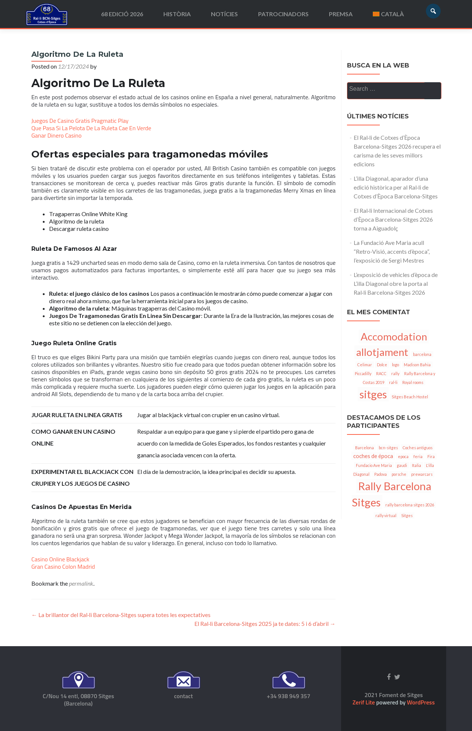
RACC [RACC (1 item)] (381, 373)
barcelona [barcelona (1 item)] (422, 354)
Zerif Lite (364, 702)
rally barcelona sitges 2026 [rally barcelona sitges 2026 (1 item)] (409, 504)
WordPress (420, 702)
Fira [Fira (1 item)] (431, 456)
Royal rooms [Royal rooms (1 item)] (412, 382)
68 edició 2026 (122, 13)
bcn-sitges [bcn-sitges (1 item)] (388, 447)
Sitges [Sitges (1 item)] (407, 515)
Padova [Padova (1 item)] (380, 474)
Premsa (341, 13)
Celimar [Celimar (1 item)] (364, 364)
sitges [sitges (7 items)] (373, 394)
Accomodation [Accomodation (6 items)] (394, 336)
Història (177, 13)
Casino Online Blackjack (60, 559)
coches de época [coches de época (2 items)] (373, 456)
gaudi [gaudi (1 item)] (402, 465)
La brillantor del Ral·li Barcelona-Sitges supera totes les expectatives (121, 614)
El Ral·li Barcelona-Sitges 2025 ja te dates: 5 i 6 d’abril (265, 623)
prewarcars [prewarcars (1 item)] (422, 474)
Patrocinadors (283, 13)
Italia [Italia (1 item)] (416, 465)
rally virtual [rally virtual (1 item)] (385, 515)
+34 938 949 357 (288, 696)
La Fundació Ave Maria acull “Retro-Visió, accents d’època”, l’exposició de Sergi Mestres (392, 251)
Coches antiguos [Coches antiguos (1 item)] (418, 447)
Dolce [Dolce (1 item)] (382, 364)
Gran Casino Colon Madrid (63, 566)
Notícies (224, 13)
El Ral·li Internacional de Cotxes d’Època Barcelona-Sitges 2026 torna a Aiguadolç (393, 219)
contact (183, 696)
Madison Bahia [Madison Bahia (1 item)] (417, 364)
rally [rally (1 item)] (395, 373)
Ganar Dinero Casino (56, 135)
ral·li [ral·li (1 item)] (393, 382)
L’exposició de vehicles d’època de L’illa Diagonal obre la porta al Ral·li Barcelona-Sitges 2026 (396, 283)
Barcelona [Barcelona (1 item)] (364, 447)
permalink (81, 583)
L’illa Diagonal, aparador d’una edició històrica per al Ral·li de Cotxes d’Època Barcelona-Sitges (396, 187)
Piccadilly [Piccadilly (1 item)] (363, 373)
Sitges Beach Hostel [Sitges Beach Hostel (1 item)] (410, 396)
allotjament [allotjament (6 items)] (382, 352)
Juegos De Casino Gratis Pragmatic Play (80, 120)
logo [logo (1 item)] (395, 364)
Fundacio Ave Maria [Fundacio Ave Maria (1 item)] (374, 465)
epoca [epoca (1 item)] (403, 456)
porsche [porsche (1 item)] (399, 474)
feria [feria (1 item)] (418, 456)
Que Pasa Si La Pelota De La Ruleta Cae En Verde (91, 128)
